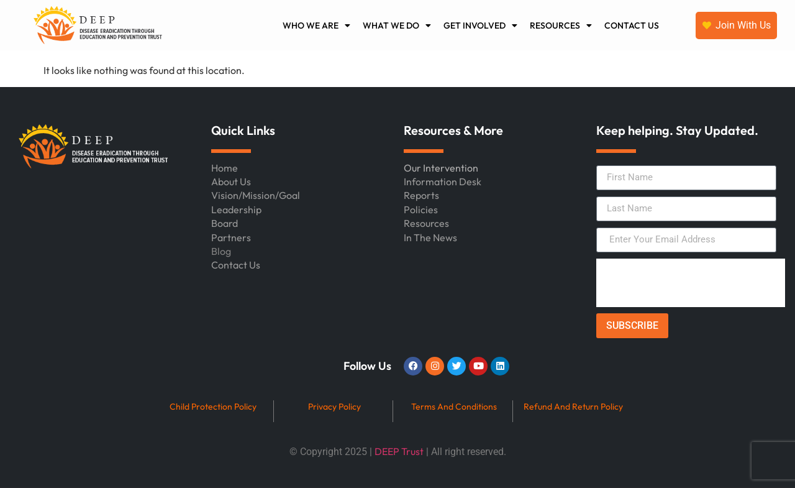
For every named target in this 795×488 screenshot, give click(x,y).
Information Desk (442, 181)
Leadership (236, 209)
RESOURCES (561, 25)
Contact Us (235, 265)
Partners (231, 237)
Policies (421, 209)
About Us (231, 181)
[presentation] (690, 283)
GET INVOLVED (480, 25)
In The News (430, 237)
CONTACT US (631, 25)
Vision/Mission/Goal (255, 195)
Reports (421, 195)
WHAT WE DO (397, 25)
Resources (426, 223)
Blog (221, 251)
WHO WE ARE (316, 25)
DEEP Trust (399, 451)
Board (224, 223)
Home (224, 168)
